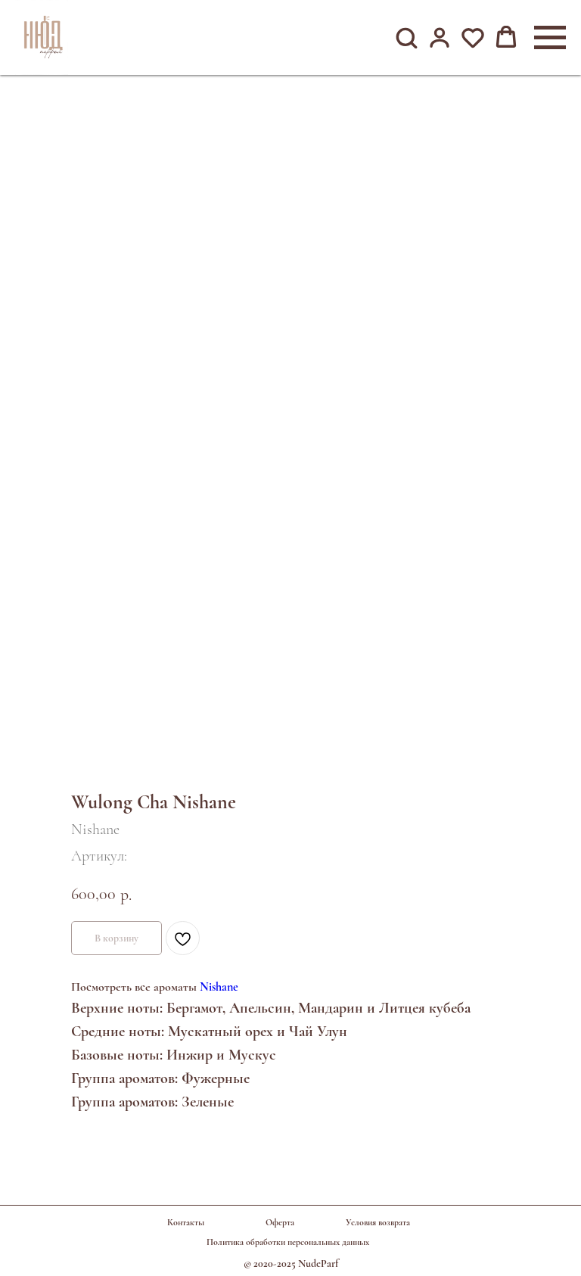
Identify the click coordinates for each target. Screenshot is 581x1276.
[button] (406, 37)
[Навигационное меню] (550, 38)
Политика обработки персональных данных (288, 1242)
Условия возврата (378, 1222)
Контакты (185, 1222)
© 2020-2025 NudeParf (291, 1263)
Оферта (280, 1222)
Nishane (219, 986)
